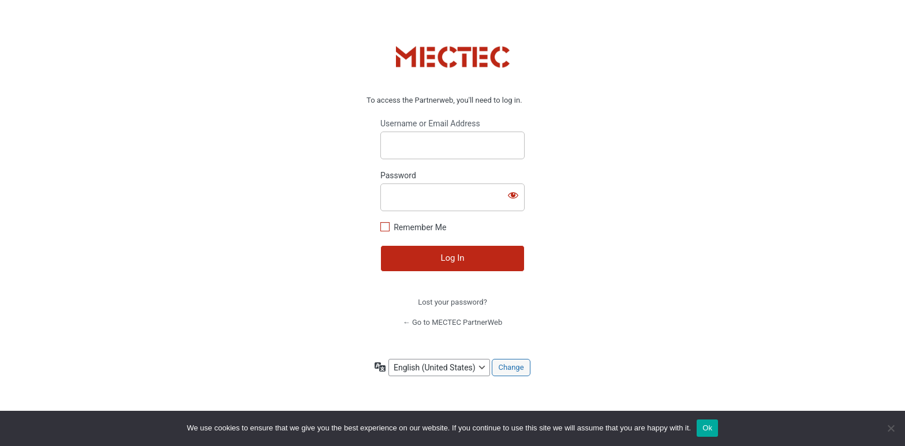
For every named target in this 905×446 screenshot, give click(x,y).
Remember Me (420, 227)
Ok (707, 427)
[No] (890, 428)
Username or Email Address (430, 123)
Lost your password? (452, 302)
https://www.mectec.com (453, 57)
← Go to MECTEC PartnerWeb (453, 322)
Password (398, 175)
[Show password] (513, 195)
